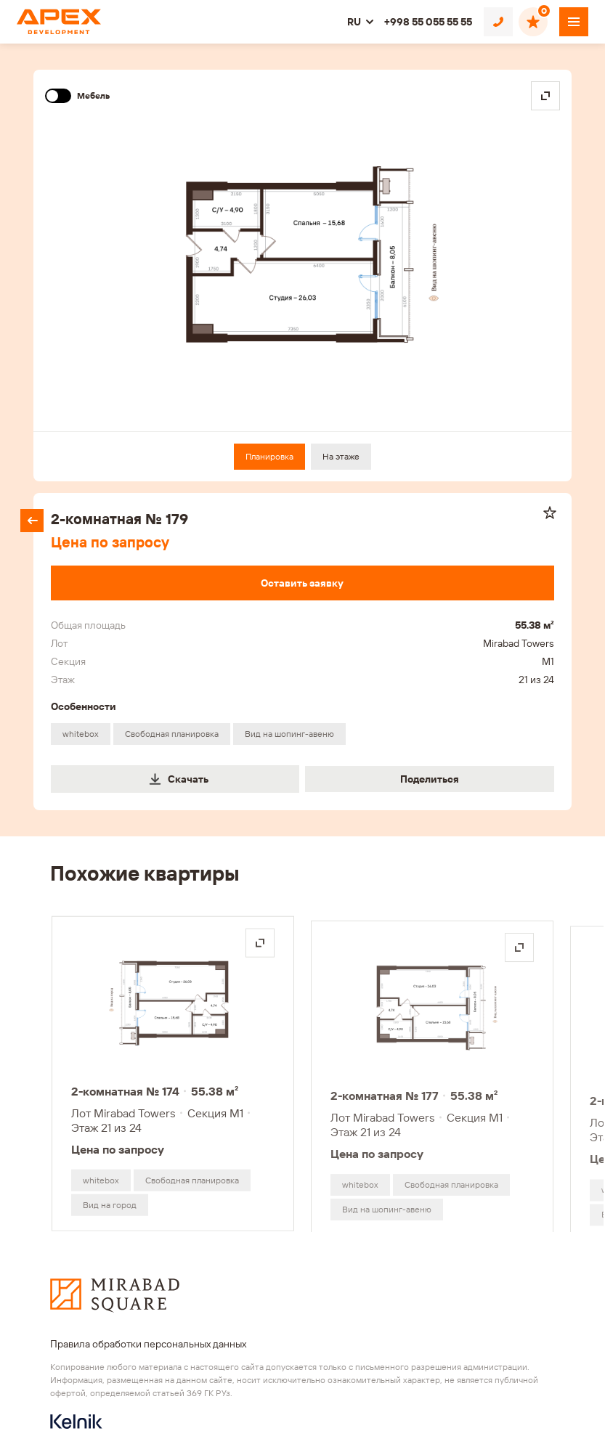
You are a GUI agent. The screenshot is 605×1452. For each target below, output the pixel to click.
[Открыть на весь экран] (260, 946)
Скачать (178, 779)
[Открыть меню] (573, 21)
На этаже (341, 456)
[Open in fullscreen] (545, 95)
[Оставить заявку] (302, 583)
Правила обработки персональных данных (148, 1343)
